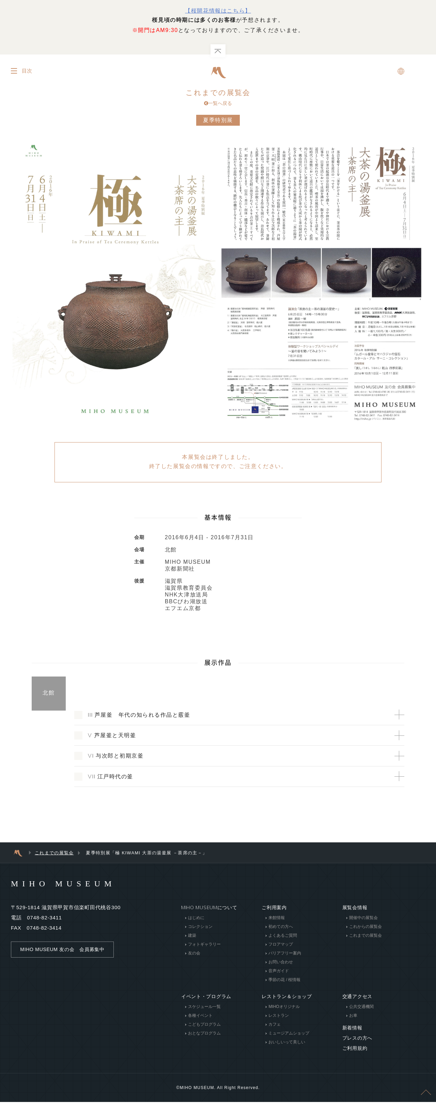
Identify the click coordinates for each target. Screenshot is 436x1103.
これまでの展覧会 (218, 98)
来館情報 (276, 918)
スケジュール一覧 (204, 1007)
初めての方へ (280, 927)
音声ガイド (278, 971)
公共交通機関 (361, 1007)
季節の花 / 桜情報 (284, 980)
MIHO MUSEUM (63, 884)
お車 (353, 1016)
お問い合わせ (280, 963)
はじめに (196, 918)
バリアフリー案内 (284, 954)
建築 (192, 936)
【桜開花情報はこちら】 (218, 11)
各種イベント (200, 1016)
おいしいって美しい (286, 1043)
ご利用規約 (355, 1049)
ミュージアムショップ (288, 1034)
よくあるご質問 (282, 936)
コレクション (200, 927)
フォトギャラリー (204, 945)
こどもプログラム (204, 1025)
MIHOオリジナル (283, 1007)
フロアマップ (280, 945)
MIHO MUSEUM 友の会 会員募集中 (62, 950)
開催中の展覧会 (363, 918)
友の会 (194, 954)
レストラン (278, 1016)
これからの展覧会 (365, 927)
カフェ (274, 1025)
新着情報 (352, 1029)
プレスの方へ (357, 1039)
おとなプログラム (204, 1034)
